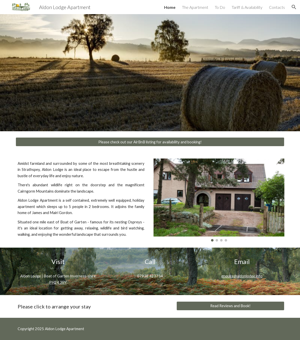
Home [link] (169, 7)
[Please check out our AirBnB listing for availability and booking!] (150, 142)
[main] (81, 199)
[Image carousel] (219, 200)
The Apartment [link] (195, 7)
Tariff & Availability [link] (247, 7)
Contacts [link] (277, 7)
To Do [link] (220, 7)
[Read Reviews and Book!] (230, 305)
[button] (294, 7)
